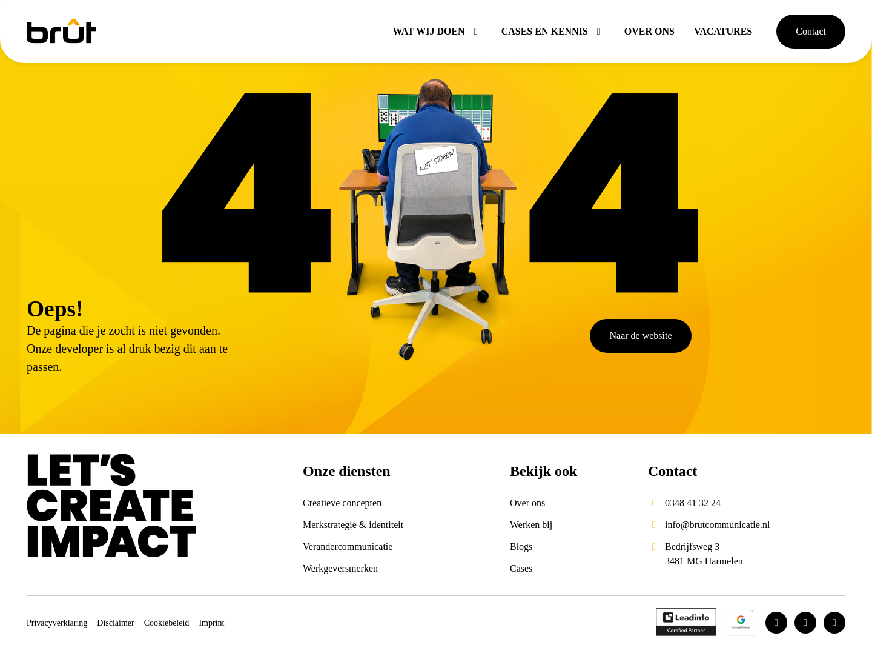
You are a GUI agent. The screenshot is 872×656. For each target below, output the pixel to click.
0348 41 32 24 (693, 503)
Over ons (649, 31)
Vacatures (723, 31)
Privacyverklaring (57, 623)
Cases (521, 568)
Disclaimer (115, 623)
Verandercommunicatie (347, 546)
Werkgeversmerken (340, 568)
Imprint (211, 623)
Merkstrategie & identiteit (353, 525)
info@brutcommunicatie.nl (717, 525)
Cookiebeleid (167, 623)
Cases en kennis (553, 31)
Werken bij (531, 525)
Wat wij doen (436, 31)
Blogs (521, 546)
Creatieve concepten (342, 503)
